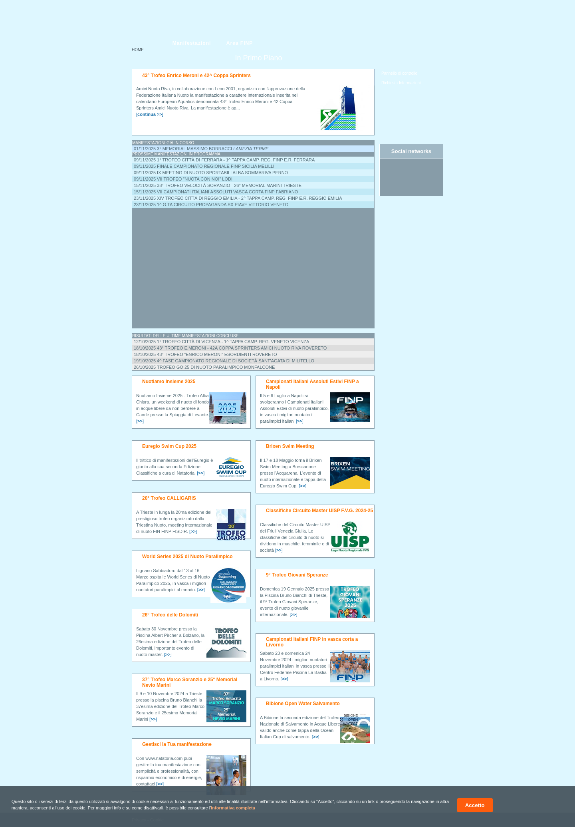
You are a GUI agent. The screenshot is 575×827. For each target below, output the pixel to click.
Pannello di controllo (399, 73)
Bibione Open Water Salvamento (303, 703)
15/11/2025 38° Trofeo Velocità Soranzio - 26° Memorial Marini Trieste (217, 185)
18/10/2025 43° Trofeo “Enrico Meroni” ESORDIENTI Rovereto (205, 354)
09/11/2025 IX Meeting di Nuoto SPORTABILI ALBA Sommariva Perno (211, 172)
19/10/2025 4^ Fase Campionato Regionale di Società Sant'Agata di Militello (224, 360)
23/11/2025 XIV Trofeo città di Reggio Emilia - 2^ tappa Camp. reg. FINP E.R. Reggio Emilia (238, 198)
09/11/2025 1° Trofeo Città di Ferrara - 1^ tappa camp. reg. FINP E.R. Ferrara (224, 159)
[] (149, 114)
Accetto (475, 805)
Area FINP (239, 43)
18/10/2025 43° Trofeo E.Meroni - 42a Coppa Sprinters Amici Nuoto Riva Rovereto (230, 348)
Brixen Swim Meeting (290, 446)
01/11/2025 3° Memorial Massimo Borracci (201, 148)
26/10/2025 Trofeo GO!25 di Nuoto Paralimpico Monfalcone (204, 367)
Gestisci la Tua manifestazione (177, 744)
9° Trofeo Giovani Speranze (297, 575)
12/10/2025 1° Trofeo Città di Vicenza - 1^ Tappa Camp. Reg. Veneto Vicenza (221, 341)
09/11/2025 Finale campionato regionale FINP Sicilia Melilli (204, 166)
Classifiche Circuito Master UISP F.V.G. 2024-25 (319, 510)
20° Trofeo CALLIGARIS (169, 498)
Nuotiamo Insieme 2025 (168, 381)
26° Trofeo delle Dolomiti (170, 615)
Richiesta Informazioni (400, 83)
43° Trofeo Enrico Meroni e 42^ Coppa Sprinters (196, 75)
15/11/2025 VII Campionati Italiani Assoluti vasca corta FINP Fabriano (216, 191)
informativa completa (233, 807)
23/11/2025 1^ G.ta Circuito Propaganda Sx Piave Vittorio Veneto (211, 204)
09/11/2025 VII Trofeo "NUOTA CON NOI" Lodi (183, 179)
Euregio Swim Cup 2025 (169, 446)
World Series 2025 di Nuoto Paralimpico (187, 556)
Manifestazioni (191, 43)
